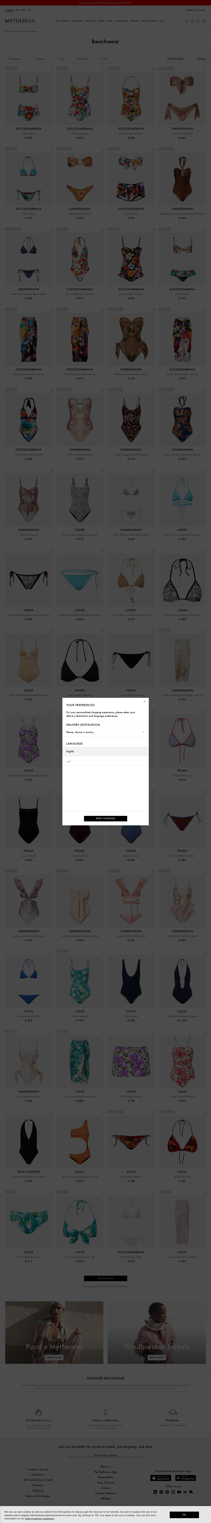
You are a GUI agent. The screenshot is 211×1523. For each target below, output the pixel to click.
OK (184, 1514)
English (70, 751)
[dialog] (105, 1514)
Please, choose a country (105, 732)
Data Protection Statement (39, 1518)
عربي (68, 760)
